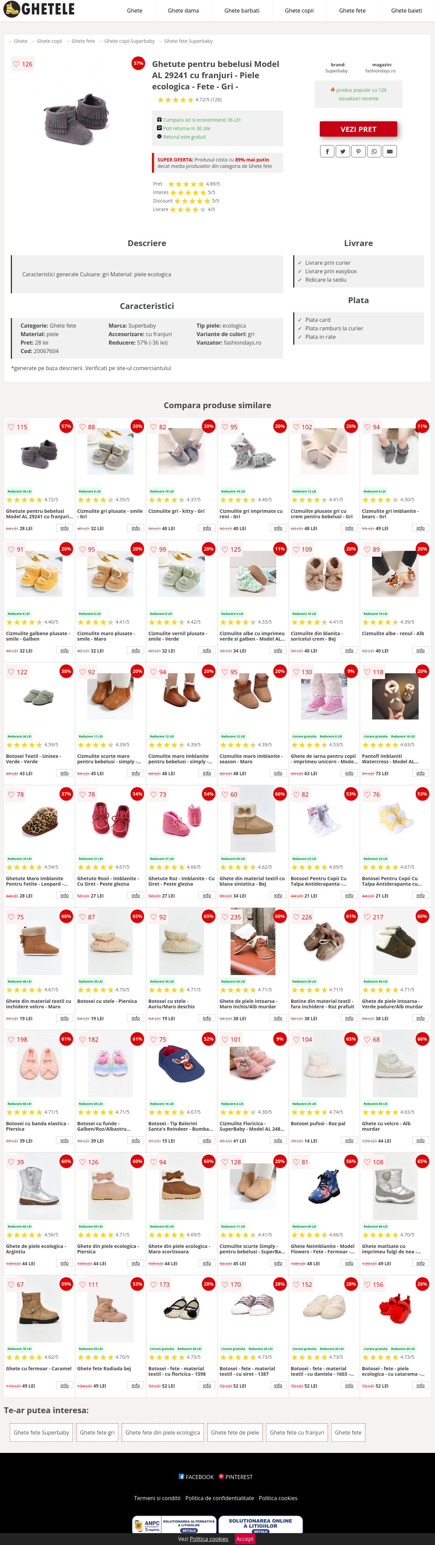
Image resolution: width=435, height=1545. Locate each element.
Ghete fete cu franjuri (297, 1432)
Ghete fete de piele (235, 1432)
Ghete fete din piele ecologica (162, 1432)
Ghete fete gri (97, 1432)
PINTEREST (236, 1477)
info (64, 528)
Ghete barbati (242, 10)
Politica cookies (278, 1498)
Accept (245, 1539)
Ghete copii (299, 10)
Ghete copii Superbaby (129, 41)
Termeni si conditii (157, 1498)
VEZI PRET (359, 129)
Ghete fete (352, 10)
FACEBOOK (196, 1477)
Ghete (134, 10)
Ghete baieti (406, 10)
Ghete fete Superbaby (188, 41)
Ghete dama (183, 10)
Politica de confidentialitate (220, 1498)
